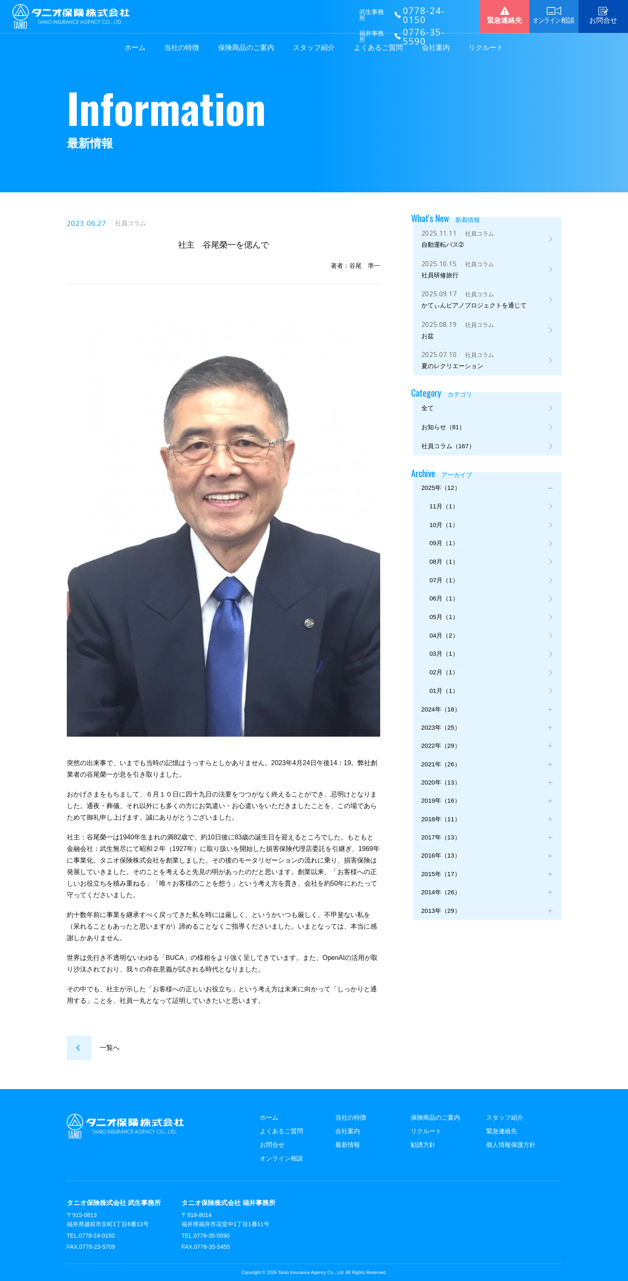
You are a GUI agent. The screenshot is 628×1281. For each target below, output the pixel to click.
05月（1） (444, 623)
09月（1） (444, 547)
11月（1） (444, 509)
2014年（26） (441, 910)
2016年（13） (441, 872)
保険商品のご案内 (246, 48)
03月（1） (444, 662)
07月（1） (444, 585)
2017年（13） (441, 852)
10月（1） (444, 528)
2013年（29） (441, 929)
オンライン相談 (281, 1158)
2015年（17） (441, 891)
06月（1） (444, 604)
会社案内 (436, 48)
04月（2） (444, 643)
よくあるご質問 (378, 48)
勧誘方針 (423, 1144)
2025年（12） (441, 490)
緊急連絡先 (501, 1130)
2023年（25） (441, 738)
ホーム (135, 48)
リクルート (485, 48)
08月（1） (444, 566)
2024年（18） (441, 719)
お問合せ (272, 1144)
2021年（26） (441, 776)
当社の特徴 (181, 48)
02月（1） (444, 681)
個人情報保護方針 (511, 1144)
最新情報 (347, 1144)
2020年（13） (441, 795)
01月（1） (444, 700)
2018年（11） (441, 833)
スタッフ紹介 (314, 48)
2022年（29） (441, 757)
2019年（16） (441, 814)
